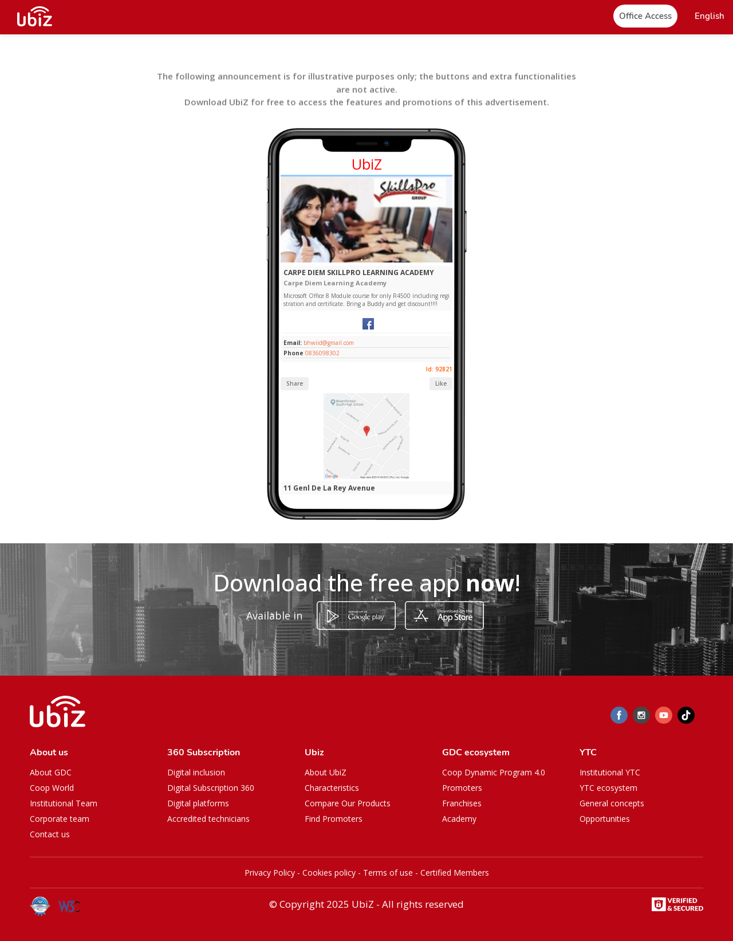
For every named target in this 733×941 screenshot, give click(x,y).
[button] (709, 16)
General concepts (612, 803)
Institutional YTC (610, 772)
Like (441, 383)
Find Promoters (333, 818)
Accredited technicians (208, 818)
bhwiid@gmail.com (328, 343)
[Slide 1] (361, 259)
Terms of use (388, 872)
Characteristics (332, 787)
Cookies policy (329, 872)
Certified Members (454, 872)
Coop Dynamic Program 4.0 (493, 772)
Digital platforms (198, 803)
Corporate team (59, 818)
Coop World (52, 787)
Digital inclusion (196, 772)
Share (294, 383)
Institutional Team (63, 803)
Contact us (50, 834)
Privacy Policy (270, 872)
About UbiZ (325, 772)
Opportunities (605, 818)
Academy (459, 818)
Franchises (462, 803)
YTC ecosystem (608, 787)
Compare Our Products (348, 803)
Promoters (462, 787)
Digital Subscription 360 (210, 787)
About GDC (51, 772)
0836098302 (322, 353)
